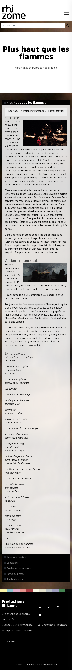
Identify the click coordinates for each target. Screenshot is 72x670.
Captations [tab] (11, 562)
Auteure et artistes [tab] (15, 557)
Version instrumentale (33, 111)
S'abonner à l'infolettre (52, 624)
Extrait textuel (56, 111)
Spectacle (13, 111)
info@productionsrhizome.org (18, 633)
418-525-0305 (9, 641)
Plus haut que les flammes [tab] (25, 102)
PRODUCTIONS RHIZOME (43, 664)
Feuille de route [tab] (14, 579)
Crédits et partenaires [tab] (17, 568)
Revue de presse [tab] (14, 573)
